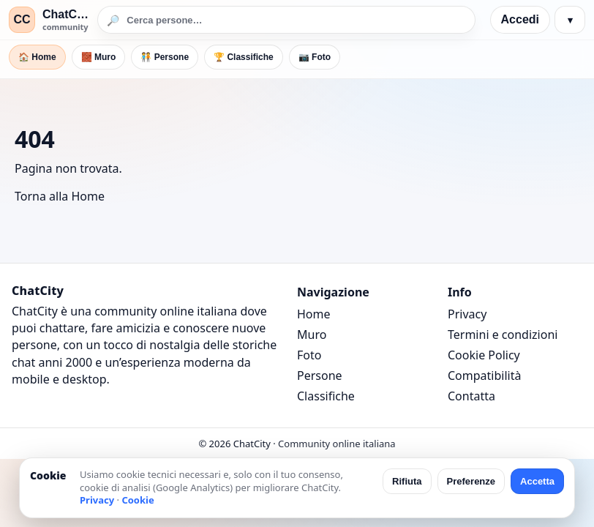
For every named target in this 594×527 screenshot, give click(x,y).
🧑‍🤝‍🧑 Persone (164, 57)
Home (314, 314)
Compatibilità (484, 375)
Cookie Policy (484, 355)
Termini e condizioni (502, 334)
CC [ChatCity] (21, 19)
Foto (309, 355)
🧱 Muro (98, 57)
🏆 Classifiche (244, 57)
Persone (319, 375)
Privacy (467, 314)
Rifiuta (406, 481)
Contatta (471, 396)
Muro (311, 334)
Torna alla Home (60, 196)
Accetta (537, 481)
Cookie (137, 500)
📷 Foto (314, 57)
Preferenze (471, 481)
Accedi (520, 19)
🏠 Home (37, 57)
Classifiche (326, 396)
